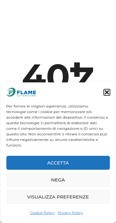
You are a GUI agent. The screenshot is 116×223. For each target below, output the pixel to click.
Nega (58, 180)
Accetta (58, 163)
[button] (107, 92)
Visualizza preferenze (58, 197)
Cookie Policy (42, 212)
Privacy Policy (70, 212)
